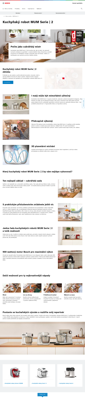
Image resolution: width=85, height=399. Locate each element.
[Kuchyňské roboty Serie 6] (70, 372)
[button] (3, 8)
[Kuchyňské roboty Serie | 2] (42, 372)
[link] (81, 9)
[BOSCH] (6, 3)
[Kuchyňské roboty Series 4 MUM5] (15, 372)
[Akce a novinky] (8, 16)
